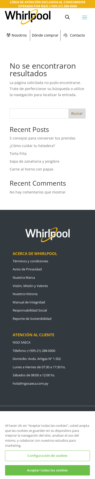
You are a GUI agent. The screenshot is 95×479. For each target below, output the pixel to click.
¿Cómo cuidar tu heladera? (33, 145)
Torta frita (18, 153)
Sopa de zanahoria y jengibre (34, 161)
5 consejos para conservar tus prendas (42, 138)
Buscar (77, 113)
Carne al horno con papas (31, 169)
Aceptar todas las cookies (47, 472)
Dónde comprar (45, 35)
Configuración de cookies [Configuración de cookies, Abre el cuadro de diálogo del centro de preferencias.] (47, 458)
